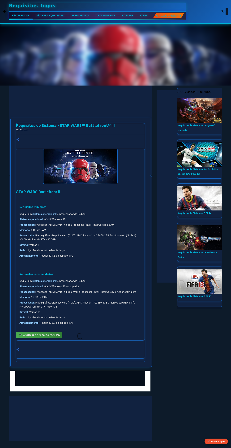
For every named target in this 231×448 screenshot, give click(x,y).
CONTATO (127, 15)
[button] (18, 140)
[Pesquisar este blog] (211, 11)
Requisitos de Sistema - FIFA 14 (194, 213)
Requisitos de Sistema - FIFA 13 (194, 296)
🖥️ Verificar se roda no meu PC (39, 335)
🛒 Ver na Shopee (216, 441)
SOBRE (144, 15)
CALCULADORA (168, 15)
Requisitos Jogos (32, 5)
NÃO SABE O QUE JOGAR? (51, 15)
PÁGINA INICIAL (21, 15)
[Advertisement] (80, 108)
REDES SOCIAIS (80, 15)
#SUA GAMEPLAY (105, 15)
